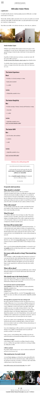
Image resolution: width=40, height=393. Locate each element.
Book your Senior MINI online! (12, 155)
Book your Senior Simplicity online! (13, 123)
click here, (14, 357)
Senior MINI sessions (21, 240)
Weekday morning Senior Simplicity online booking (15, 60)
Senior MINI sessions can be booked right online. (14, 365)
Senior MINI (28, 293)
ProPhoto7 (32, 391)
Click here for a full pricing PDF (20, 162)
